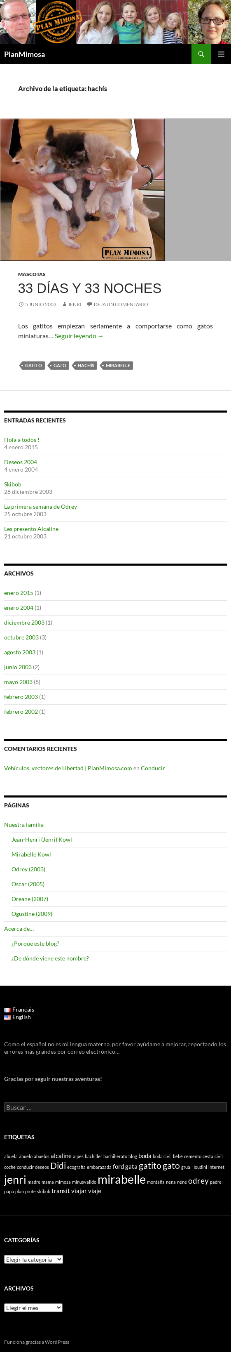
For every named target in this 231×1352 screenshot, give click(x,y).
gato (60, 365)
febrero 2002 (21, 711)
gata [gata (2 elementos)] (131, 1166)
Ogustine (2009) (32, 913)
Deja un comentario (121, 304)
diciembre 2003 (24, 622)
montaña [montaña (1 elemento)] (156, 1181)
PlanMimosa (24, 54)
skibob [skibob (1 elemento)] (43, 1191)
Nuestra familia (24, 824)
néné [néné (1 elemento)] (182, 1181)
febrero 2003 (21, 696)
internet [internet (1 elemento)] (216, 1167)
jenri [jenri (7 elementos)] (15, 1179)
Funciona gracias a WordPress (36, 1342)
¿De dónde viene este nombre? (50, 958)
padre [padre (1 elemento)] (216, 1181)
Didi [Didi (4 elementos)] (58, 1165)
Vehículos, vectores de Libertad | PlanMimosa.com (68, 768)
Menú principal (221, 54)
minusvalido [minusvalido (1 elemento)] (84, 1181)
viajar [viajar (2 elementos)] (79, 1190)
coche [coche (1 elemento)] (10, 1167)
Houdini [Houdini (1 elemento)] (199, 1167)
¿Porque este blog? (35, 943)
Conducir (153, 768)
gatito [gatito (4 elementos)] (150, 1165)
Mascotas (32, 274)
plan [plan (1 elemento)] (19, 1191)
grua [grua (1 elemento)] (185, 1167)
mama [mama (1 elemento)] (48, 1181)
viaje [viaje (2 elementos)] (94, 1190)
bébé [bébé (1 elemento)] (178, 1156)
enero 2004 (18, 607)
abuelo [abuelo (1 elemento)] (26, 1156)
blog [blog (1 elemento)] (132, 1156)
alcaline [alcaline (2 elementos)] (61, 1155)
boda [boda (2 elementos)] (145, 1155)
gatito (33, 365)
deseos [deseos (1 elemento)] (42, 1167)
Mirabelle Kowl (31, 854)
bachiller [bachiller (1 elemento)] (93, 1156)
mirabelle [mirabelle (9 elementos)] (122, 1179)
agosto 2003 (19, 652)
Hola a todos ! (22, 439)
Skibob (12, 484)
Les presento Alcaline (31, 528)
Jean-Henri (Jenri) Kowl (42, 839)
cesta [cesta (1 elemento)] (208, 1156)
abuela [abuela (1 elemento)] (11, 1156)
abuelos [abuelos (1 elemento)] (41, 1156)
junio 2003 (18, 666)
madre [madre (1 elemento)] (34, 1181)
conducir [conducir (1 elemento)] (25, 1167)
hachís (86, 365)
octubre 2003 (21, 637)
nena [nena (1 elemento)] (171, 1181)
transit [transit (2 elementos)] (60, 1190)
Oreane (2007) (30, 898)
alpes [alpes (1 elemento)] (78, 1156)
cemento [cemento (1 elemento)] (192, 1156)
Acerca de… (19, 928)
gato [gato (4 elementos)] (171, 1165)
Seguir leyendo (79, 336)
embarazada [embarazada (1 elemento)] (99, 1167)
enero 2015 (18, 592)
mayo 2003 (18, 681)
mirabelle (118, 365)
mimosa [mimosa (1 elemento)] (63, 1181)
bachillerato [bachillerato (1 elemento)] (115, 1156)
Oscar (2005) (28, 883)
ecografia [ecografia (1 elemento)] (76, 1167)
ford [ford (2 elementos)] (118, 1166)
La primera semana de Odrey (40, 506)
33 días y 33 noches (90, 288)
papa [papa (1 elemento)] (9, 1191)
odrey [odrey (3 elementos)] (198, 1180)
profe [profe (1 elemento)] (30, 1191)
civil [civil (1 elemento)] (219, 1156)
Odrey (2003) (28, 869)
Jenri (75, 304)
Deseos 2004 (20, 461)
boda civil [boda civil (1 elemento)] (162, 1156)
